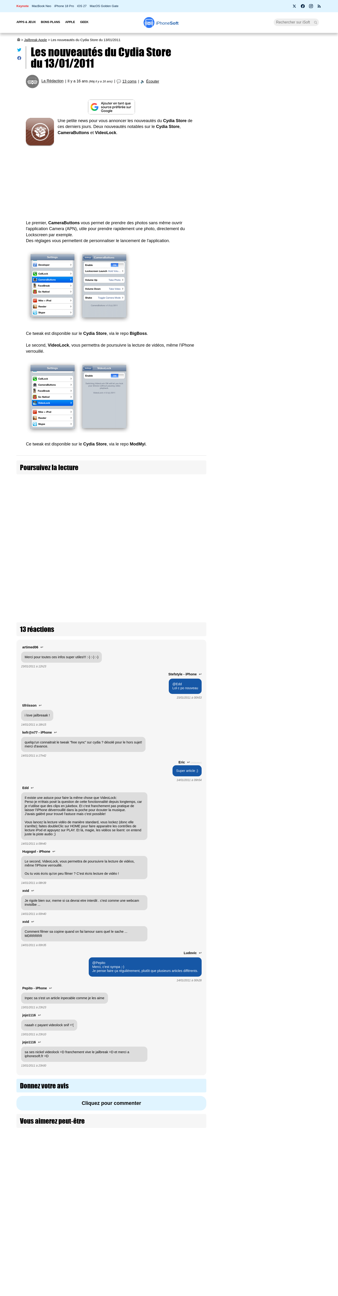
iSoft (64, 1216)
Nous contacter (145, 1207)
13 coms (129, 81)
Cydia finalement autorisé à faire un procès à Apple (288, 803)
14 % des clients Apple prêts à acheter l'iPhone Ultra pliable (271, 270)
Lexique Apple (145, 1233)
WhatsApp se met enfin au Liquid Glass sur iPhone (272, 210)
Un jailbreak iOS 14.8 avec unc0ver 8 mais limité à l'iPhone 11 (290, 952)
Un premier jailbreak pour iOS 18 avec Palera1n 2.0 (290, 425)
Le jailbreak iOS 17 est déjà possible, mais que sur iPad (293, 529)
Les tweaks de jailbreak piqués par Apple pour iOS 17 (293, 495)
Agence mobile (219, 1207)
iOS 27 (81, 6)
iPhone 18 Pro (64, 6)
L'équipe (67, 1224)
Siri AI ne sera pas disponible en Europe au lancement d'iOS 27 (272, 169)
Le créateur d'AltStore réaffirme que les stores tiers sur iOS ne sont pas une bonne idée (294, 636)
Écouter (152, 81)
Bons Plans (50, 22)
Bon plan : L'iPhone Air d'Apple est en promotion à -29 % (270, 110)
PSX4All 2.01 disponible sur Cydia (70, 528)
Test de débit (144, 1224)
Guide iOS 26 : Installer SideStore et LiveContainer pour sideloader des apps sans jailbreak (292, 387)
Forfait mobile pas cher (151, 1216)
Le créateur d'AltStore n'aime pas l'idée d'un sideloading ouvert (291, 836)
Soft (167, 23)
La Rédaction (52, 81)
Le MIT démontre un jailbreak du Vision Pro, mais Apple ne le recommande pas (293, 461)
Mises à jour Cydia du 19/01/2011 (163, 504)
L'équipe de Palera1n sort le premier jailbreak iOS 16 (294, 671)
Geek (84, 22)
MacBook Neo (41, 6)
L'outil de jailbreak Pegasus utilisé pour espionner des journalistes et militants (294, 1061)
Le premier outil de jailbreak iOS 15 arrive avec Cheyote (292, 770)
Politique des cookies (76, 1242)
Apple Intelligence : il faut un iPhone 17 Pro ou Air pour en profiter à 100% (271, 128)
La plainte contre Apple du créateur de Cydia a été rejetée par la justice (294, 911)
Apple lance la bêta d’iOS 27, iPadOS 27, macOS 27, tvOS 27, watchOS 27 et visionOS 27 (272, 231)
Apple (70, 22)
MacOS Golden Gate (104, 6)
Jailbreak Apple (35, 40)
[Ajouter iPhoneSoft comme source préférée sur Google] (111, 107)
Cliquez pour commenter (111, 1033)
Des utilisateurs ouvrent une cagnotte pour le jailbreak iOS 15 (294, 869)
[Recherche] (296, 22)
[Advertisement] (111, 180)
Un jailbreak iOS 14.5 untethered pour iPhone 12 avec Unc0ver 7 (293, 985)
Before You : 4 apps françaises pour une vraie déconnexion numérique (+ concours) (272, 190)
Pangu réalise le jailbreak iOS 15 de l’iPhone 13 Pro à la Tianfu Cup (288, 1022)
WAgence (215, 1216)
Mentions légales (73, 1251)
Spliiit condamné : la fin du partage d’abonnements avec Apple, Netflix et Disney (270, 149)
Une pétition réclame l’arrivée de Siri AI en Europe (271, 92)
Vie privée (68, 1233)
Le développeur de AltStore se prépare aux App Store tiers (293, 562)
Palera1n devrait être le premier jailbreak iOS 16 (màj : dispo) (294, 704)
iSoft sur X (216, 1224)
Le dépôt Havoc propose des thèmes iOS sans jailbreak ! (293, 737)
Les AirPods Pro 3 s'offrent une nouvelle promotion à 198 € (272, 251)
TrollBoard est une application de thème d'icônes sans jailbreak (290, 598)
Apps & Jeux (26, 22)
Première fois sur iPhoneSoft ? (83, 1207)
